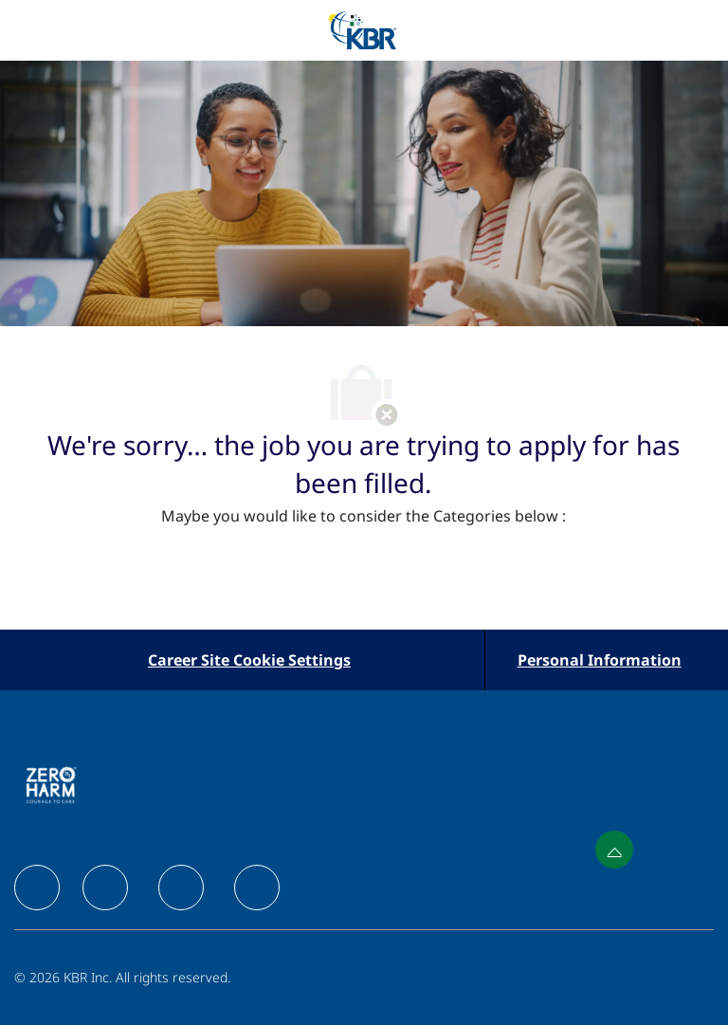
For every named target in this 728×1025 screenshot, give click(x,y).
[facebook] (37, 887)
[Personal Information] (600, 660)
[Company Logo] (362, 29)
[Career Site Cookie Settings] (249, 660)
